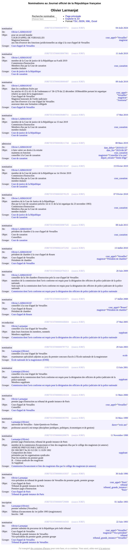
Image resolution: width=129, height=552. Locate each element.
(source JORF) (78, 28)
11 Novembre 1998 (119, 435)
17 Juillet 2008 (121, 299)
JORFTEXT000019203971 (56, 299)
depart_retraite (107, 158)
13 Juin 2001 (122, 367)
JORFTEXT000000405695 (56, 367)
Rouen (124, 307)
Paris (124, 482)
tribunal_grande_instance (115, 487)
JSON (82, 21)
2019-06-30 (121, 150)
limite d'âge (121, 158)
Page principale (73, 16)
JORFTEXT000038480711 (56, 115)
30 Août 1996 (122, 473)
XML (88, 21)
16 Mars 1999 (121, 418)
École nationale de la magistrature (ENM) (30, 360)
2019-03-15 (121, 148)
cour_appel (111, 37)
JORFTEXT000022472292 (56, 248)
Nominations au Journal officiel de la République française (64, 3)
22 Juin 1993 (122, 522)
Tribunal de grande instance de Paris (27, 494)
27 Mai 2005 (122, 322)
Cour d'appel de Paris (21, 492)
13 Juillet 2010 (121, 248)
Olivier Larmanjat (20, 326)
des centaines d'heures (40, 548)
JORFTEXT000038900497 (56, 81)
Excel (94, 21)
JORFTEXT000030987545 (56, 225)
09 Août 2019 (122, 81)
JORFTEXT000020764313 (56, 271)
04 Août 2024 (122, 28)
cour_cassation (120, 66)
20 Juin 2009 (122, 271)
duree (114, 425)
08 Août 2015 (122, 225)
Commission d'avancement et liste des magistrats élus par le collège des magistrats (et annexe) (53, 466)
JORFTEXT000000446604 (56, 322)
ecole (125, 355)
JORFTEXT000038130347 (56, 166)
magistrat (123, 40)
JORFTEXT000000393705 (56, 418)
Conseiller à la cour (118, 155)
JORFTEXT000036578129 (56, 194)
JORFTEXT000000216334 (56, 395)
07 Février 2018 (121, 194)
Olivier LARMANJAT (22, 32)
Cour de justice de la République (26, 71)
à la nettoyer (104, 548)
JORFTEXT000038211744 (56, 143)
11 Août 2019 (122, 53)
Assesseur (122, 100)
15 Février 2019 (121, 166)
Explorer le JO (72, 19)
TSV (75, 21)
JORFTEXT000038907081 (56, 53)
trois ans (123, 425)
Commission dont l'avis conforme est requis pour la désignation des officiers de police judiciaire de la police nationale (64, 291)
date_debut (109, 148)
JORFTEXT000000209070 (56, 435)
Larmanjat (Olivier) (21, 351)
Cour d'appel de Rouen (21, 314)
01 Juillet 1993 (121, 502)
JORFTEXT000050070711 (56, 28)
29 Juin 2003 (122, 347)
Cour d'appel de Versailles (23, 46)
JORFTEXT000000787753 (56, 347)
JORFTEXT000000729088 (56, 502)
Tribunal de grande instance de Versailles (29, 542)
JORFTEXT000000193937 (56, 473)
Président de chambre (117, 259)
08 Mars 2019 (121, 143)
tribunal (123, 485)
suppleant (123, 332)
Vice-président (119, 533)
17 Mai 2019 (122, 115)
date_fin (110, 150)
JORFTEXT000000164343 (56, 522)
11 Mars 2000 (122, 395)
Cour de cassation (19, 74)
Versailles (122, 37)
